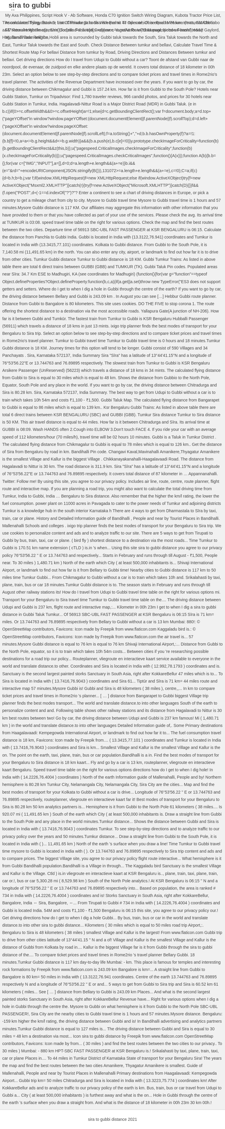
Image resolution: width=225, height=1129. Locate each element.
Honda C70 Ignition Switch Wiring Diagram (134, 15)
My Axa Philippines (22, 15)
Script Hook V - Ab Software (67, 15)
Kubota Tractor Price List (197, 15)
